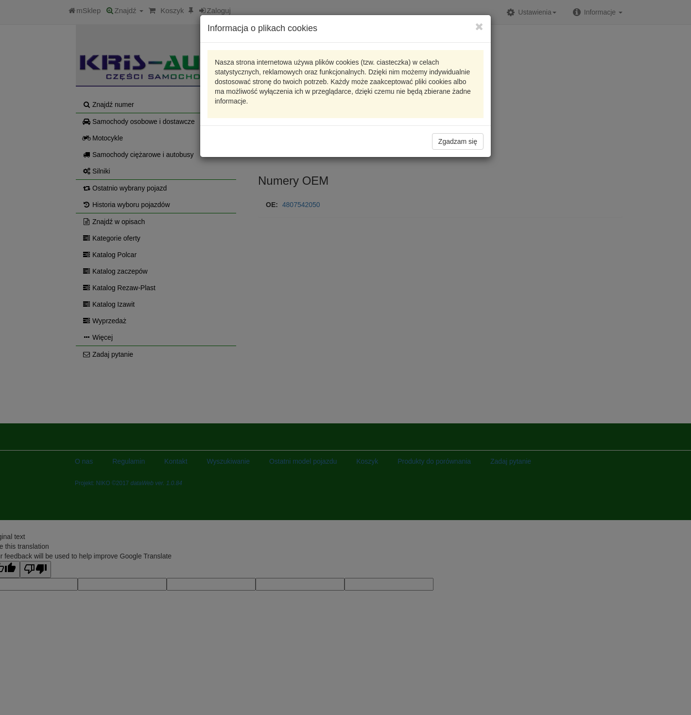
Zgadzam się (457, 141)
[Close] (479, 26)
